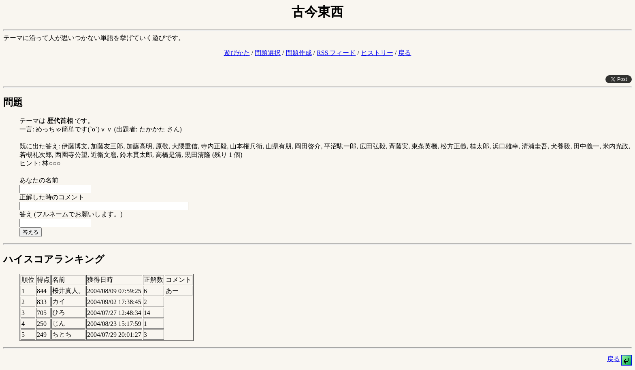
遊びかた (237, 52)
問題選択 (268, 52)
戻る (404, 52)
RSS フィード (336, 52)
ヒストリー (377, 52)
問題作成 (299, 52)
